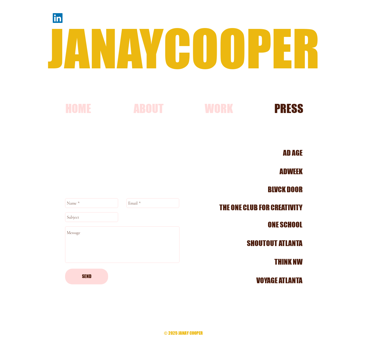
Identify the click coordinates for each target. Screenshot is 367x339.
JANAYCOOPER (183, 48)
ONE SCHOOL (285, 224)
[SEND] (86, 276)
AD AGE (292, 152)
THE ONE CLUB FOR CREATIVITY (260, 207)
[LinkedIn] (58, 18)
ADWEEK (291, 171)
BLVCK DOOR (285, 189)
